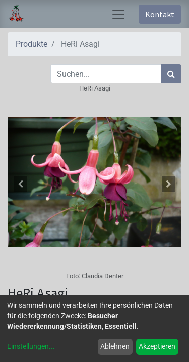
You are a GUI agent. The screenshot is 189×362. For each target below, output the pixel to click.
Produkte (31, 44)
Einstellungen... (31, 346)
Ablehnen (115, 346)
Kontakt (159, 14)
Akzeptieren (157, 346)
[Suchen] (171, 73)
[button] (21, 184)
